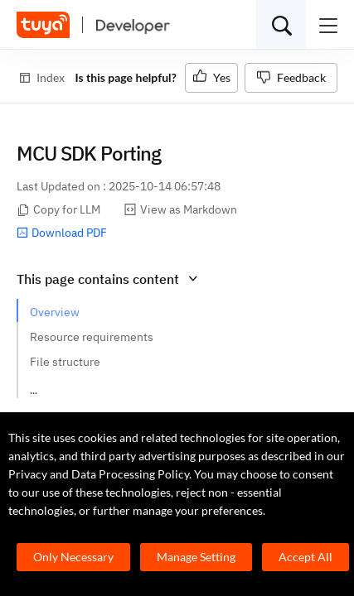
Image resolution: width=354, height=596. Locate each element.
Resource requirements (91, 336)
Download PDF (62, 233)
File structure (65, 361)
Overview (55, 312)
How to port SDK (72, 386)
